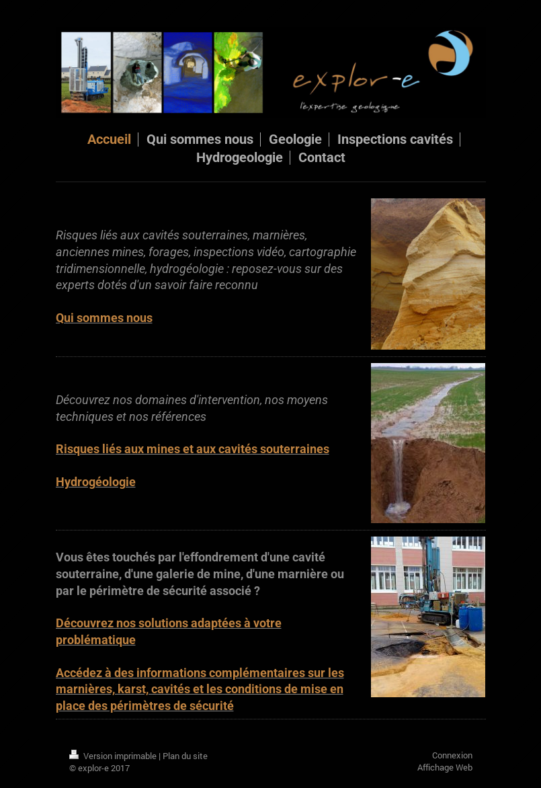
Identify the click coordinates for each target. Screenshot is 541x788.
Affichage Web (444, 767)
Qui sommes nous (104, 318)
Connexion (452, 755)
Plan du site (185, 755)
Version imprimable (114, 755)
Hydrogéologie (96, 482)
